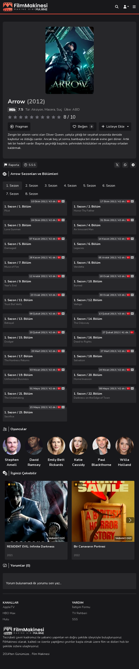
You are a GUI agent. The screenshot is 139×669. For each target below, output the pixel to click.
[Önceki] (9, 520)
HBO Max (9, 613)
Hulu (6, 619)
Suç (59, 109)
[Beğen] (83, 126)
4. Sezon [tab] (70, 185)
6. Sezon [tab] (109, 185)
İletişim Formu (81, 607)
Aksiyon (37, 109)
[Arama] (117, 7)
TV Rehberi (79, 613)
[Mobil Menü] (134, 7)
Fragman (19, 126)
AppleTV (8, 607)
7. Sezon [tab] (12, 194)
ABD (76, 109)
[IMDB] (12, 109)
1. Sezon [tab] (12, 185)
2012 (36, 102)
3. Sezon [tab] (51, 185)
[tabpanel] (69, 311)
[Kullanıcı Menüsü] (126, 7)
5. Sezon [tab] (89, 185)
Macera (49, 109)
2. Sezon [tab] (31, 185)
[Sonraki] (130, 520)
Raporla (11, 165)
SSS (75, 619)
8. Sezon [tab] (31, 194)
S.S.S (30, 165)
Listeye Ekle (113, 126)
